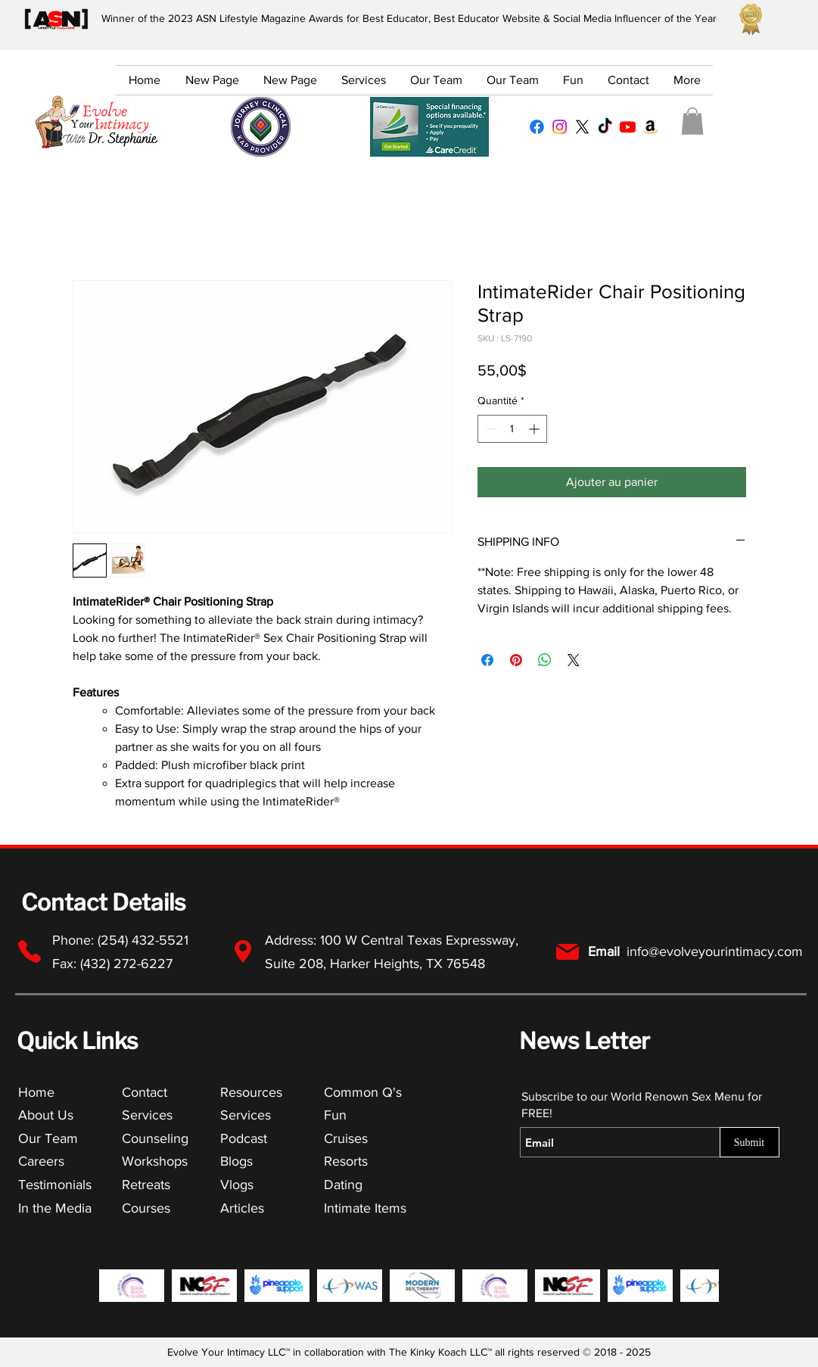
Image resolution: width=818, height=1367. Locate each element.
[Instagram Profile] (559, 126)
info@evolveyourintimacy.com (715, 951)
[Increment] (535, 429)
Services (147, 1115)
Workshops (155, 1161)
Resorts (346, 1161)
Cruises (346, 1138)
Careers (41, 1161)
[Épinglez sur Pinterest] (516, 660)
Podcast (243, 1138)
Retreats (146, 1184)
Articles (242, 1208)
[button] (692, 121)
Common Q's (363, 1092)
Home (36, 1092)
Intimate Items (365, 1208)
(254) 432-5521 (145, 940)
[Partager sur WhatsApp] (545, 660)
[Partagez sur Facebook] (487, 660)
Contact (144, 1092)
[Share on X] (574, 660)
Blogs (236, 1161)
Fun (335, 1115)
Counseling (155, 1138)
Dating (343, 1184)
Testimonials (56, 1184)
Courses (146, 1208)
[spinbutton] (512, 429)
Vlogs (236, 1184)
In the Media (55, 1208)
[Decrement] (489, 429)
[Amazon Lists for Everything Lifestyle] (650, 126)
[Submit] (749, 1142)
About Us (45, 1115)
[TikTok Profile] (605, 126)
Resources (251, 1092)
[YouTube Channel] (627, 126)
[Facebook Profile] (536, 126)
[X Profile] (582, 126)
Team (61, 1138)
